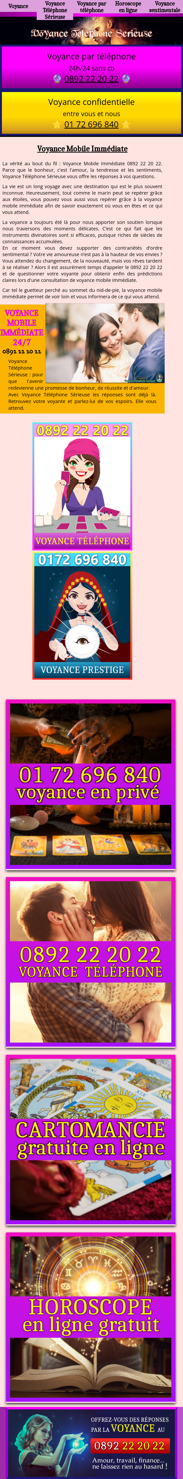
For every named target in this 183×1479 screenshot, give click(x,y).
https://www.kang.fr (69, 1435)
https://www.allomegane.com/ (91, 1443)
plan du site (94, 1455)
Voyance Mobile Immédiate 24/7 (21, 329)
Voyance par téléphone (91, 5)
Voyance (18, 6)
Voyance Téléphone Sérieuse (55, 8)
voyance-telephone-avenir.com (124, 1435)
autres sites (162, 1455)
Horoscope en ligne (128, 5)
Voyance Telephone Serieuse (91, 34)
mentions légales (128, 1455)
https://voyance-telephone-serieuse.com (91, 1388)
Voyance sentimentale (164, 5)
